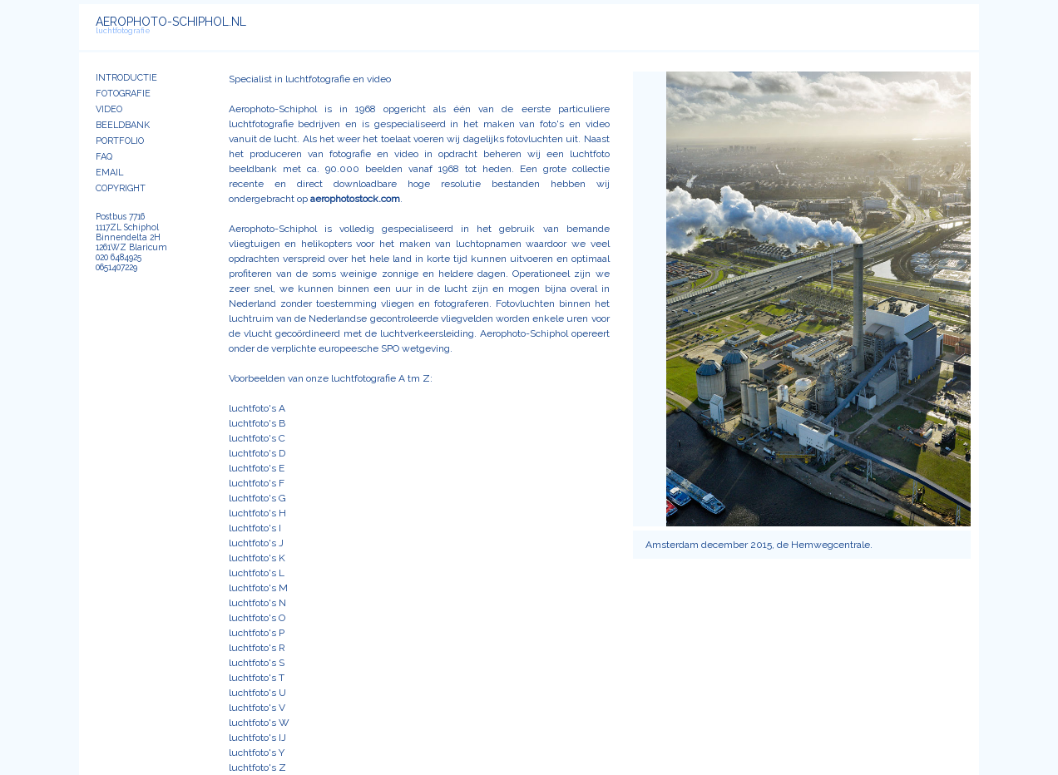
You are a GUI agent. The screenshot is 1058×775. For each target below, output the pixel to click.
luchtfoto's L (256, 573)
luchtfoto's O (257, 618)
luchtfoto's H (257, 513)
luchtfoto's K (257, 558)
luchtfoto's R (257, 648)
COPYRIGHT (121, 188)
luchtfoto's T (256, 678)
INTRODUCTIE (126, 77)
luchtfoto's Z (257, 767)
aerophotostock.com (355, 199)
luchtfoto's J (256, 543)
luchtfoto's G (257, 498)
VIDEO (109, 109)
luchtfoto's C (257, 438)
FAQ (104, 156)
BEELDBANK (123, 125)
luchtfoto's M (258, 588)
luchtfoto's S (256, 663)
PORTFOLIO (120, 141)
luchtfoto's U (257, 692)
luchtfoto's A (257, 408)
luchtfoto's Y (256, 752)
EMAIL (109, 172)
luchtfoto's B (257, 423)
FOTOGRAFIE (123, 93)
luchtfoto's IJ (257, 737)
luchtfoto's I (255, 528)
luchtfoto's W (259, 722)
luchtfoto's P (256, 633)
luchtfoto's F (256, 483)
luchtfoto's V (257, 707)
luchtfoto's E (256, 468)
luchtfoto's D (257, 453)
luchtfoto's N (257, 603)
